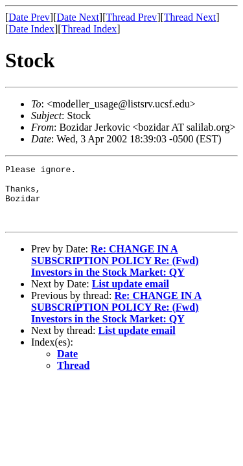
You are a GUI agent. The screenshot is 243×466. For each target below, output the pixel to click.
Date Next (78, 17)
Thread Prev (131, 17)
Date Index (31, 28)
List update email (130, 295)
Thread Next (190, 17)
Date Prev (29, 17)
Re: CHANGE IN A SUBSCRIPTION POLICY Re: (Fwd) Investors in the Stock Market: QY (115, 272)
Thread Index (89, 28)
